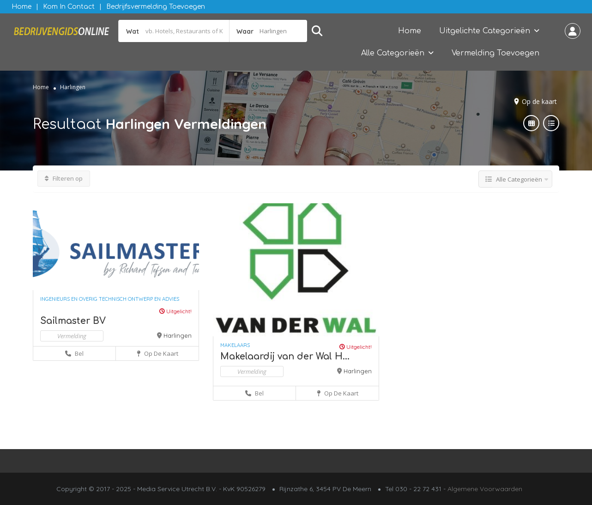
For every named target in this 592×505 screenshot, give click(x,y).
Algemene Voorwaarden (484, 489)
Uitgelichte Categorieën (484, 31)
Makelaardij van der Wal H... (285, 356)
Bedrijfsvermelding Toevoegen (155, 6)
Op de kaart (539, 101)
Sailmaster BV (73, 321)
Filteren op (64, 178)
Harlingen (177, 335)
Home (21, 6)
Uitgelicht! (175, 311)
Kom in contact (69, 6)
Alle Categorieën (392, 53)
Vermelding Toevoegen (495, 53)
